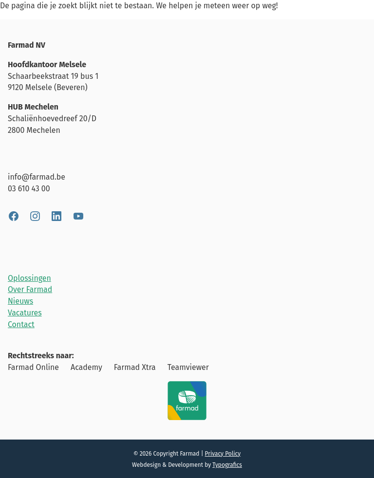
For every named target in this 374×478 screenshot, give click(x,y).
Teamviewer (188, 367)
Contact (21, 324)
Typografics (227, 464)
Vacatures (25, 312)
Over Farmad (30, 289)
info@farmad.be (36, 177)
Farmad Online (33, 367)
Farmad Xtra (135, 367)
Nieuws (20, 301)
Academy (86, 367)
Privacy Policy (223, 453)
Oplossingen (29, 278)
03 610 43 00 (29, 188)
